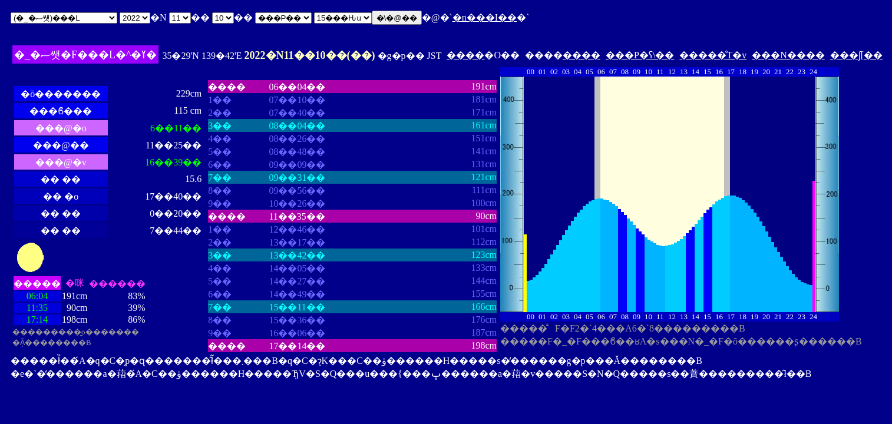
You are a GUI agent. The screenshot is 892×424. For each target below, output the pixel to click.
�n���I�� (484, 17)
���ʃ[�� (856, 55)
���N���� (788, 55)
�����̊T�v (712, 55)
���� (465, 55)
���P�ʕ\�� (640, 55)
